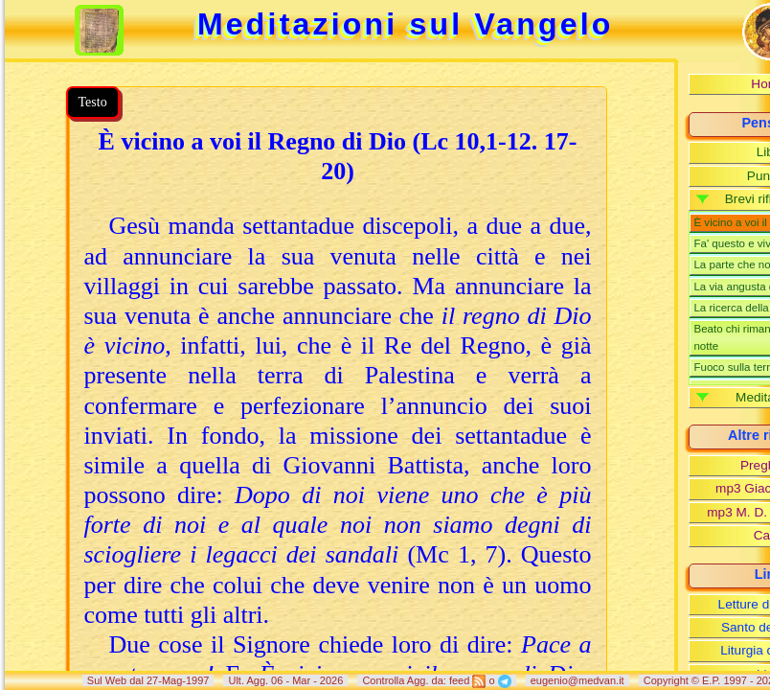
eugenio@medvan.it (577, 680)
